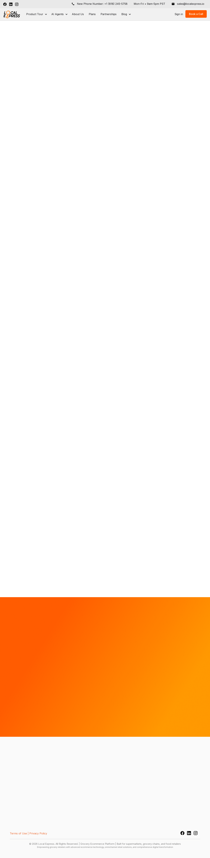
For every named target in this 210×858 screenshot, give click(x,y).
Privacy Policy (38, 833)
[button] (36, 14)
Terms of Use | (19, 833)
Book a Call (196, 14)
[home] (12, 14)
